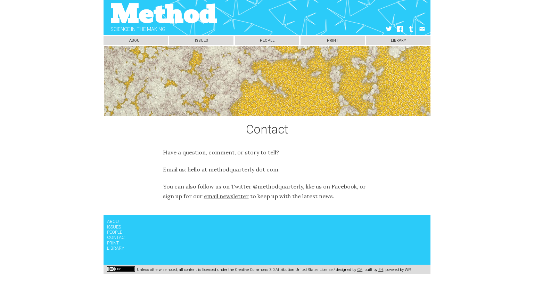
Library (398, 40)
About (135, 40)
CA (359, 269)
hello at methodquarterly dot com (233, 169)
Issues (201, 40)
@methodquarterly (278, 186)
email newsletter (226, 196)
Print (332, 40)
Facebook (344, 186)
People (267, 40)
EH (380, 269)
